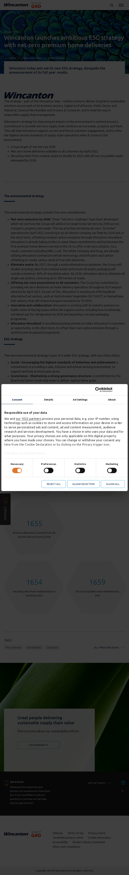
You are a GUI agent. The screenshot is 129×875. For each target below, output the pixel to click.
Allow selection (83, 484)
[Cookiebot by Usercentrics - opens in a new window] (110, 389)
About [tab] (112, 399)
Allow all (112, 484)
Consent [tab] (17, 399)
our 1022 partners (28, 418)
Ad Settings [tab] (80, 399)
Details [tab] (48, 399)
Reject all (54, 484)
